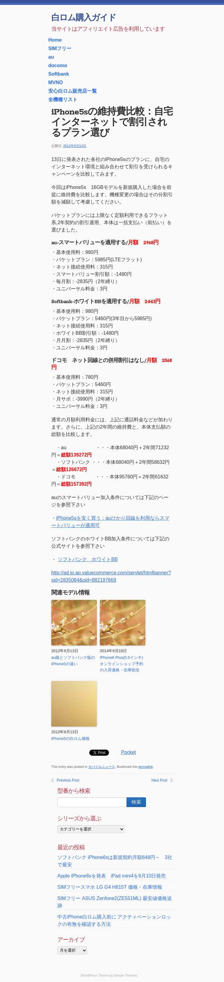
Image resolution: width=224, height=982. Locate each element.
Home (55, 40)
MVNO (55, 82)
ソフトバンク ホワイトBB (87, 559)
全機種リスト (62, 99)
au (51, 57)
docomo (57, 65)
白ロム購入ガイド (83, 18)
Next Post (159, 780)
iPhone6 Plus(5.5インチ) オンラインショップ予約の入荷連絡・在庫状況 (121, 663)
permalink (145, 766)
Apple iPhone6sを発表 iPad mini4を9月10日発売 (111, 875)
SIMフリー (59, 48)
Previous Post (68, 780)
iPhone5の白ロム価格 (70, 738)
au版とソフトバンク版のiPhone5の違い (73, 660)
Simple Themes (125, 975)
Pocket (128, 752)
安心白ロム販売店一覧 (72, 91)
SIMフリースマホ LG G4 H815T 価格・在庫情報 (109, 887)
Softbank (58, 74)
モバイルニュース (101, 766)
